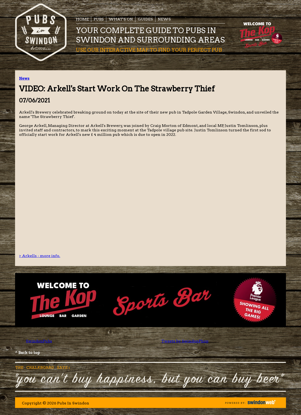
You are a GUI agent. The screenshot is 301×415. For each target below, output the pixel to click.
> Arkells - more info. (39, 256)
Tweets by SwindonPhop (184, 341)
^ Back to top (27, 352)
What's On (121, 19)
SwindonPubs (39, 341)
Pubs (99, 19)
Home (82, 19)
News (164, 19)
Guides (145, 19)
